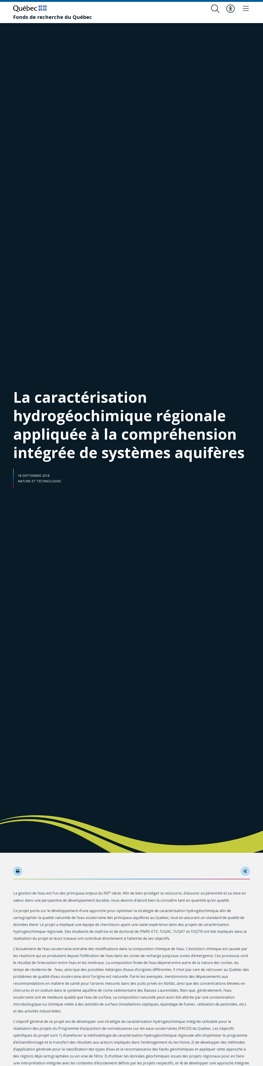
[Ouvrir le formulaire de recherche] (215, 9)
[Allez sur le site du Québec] (30, 8)
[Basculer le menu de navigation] (246, 9)
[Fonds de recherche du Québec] (52, 17)
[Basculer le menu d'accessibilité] (230, 9)
